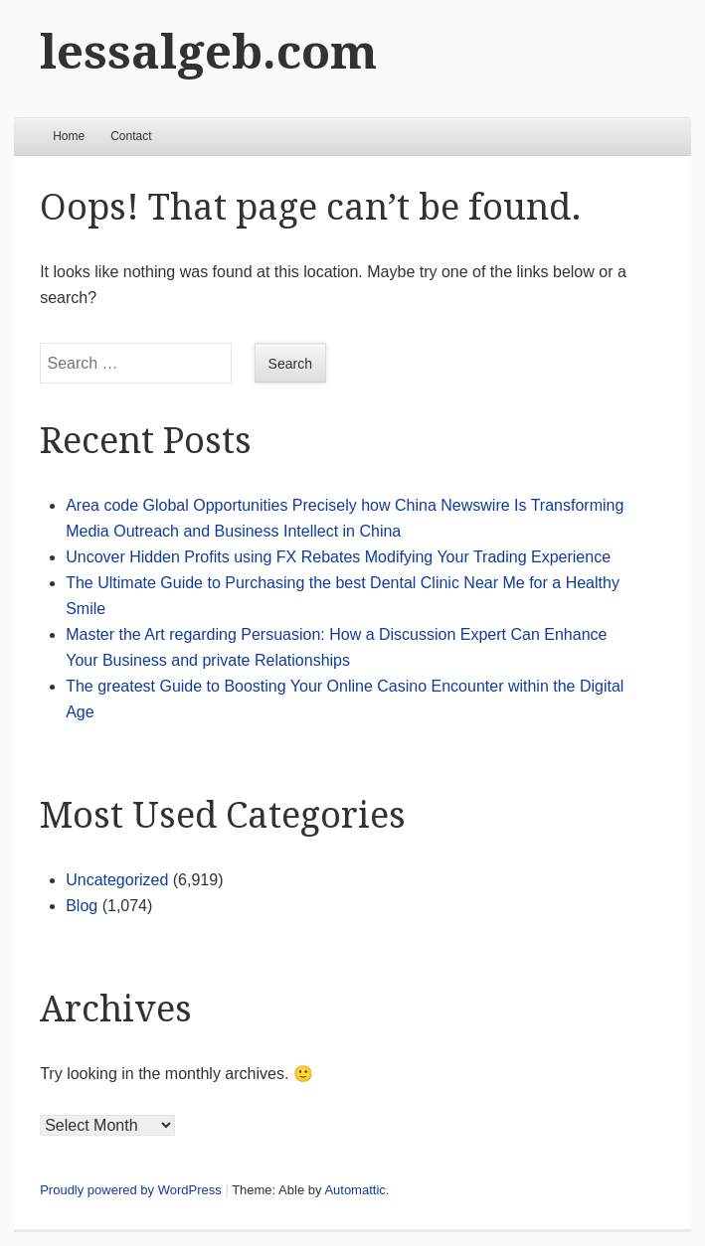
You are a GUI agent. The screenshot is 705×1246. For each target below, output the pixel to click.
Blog (81, 905)
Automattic (354, 1189)
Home (69, 136)
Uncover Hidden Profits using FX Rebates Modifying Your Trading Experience (338, 556)
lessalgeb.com (208, 52)
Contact (130, 136)
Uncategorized (117, 879)
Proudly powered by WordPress (131, 1189)
